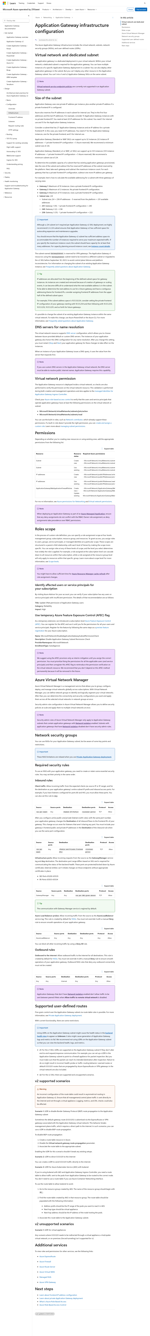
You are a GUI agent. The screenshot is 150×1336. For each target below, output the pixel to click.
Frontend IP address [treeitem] (15, 117)
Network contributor (74, 419)
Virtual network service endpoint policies (54, 86)
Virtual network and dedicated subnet (133, 23)
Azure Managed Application (93, 513)
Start (59, 343)
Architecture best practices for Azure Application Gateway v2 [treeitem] (17, 94)
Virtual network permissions (100, 501)
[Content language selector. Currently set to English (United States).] (13, 1332)
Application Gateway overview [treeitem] (17, 37)
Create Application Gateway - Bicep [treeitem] (17, 68)
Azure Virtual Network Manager (133, 33)
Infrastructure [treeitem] (13, 113)
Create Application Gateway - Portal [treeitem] (17, 47)
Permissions (126, 27)
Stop (51, 343)
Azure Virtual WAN (47, 1272)
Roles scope (126, 30)
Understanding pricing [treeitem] (15, 164)
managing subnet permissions (73, 426)
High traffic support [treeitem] (14, 147)
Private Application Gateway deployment (94, 757)
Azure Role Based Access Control (52, 1305)
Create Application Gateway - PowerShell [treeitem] (17, 54)
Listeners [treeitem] (11, 121)
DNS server (71, 333)
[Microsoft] (4, 3)
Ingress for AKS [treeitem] (12, 160)
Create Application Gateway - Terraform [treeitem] (17, 82)
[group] (75, 474)
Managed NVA (45, 1277)
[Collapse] (28, 16)
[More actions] (113, 17)
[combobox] (16, 21)
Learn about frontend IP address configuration (58, 1295)
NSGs (74, 919)
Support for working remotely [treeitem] (17, 143)
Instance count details (100, 246)
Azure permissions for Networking (71, 501)
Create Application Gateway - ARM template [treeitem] (17, 75)
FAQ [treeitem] (8, 168)
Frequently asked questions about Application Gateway (68, 266)
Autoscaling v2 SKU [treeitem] (14, 151)
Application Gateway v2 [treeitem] (15, 41)
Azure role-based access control (58, 399)
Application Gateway (63, 17)
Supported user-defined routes (133, 39)
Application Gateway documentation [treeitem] (12, 27)
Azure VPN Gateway (47, 1282)
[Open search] (144, 3)
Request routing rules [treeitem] (16, 126)
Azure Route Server (47, 1266)
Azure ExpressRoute (47, 1256)
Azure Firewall (45, 1261)
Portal (130, 9)
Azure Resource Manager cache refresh (88, 573)
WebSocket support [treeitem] (14, 155)
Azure (38, 17)
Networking (47, 17)
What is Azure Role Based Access (52, 1301)
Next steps (125, 45)
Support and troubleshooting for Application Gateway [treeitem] (16, 187)
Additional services (128, 42)
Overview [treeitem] (11, 108)
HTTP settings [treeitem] (13, 130)
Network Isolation (83, 723)
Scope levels (54, 561)
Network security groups (130, 36)
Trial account (141, 9)
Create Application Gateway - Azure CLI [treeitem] (17, 61)
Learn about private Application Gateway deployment (61, 1298)
